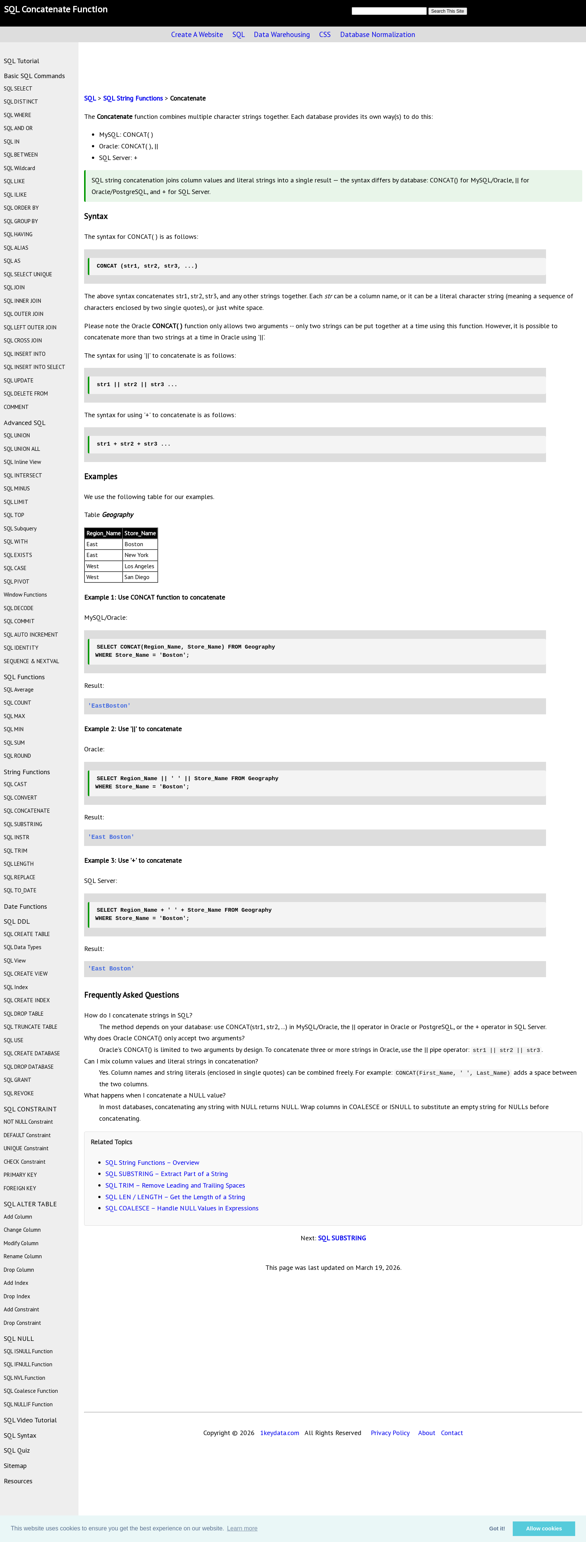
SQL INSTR (17, 837)
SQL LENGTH (19, 863)
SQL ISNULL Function (28, 1351)
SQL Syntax (20, 1435)
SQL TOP (14, 514)
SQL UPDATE (19, 380)
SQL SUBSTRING (342, 1238)
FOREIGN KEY (20, 1188)
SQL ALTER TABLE (30, 1204)
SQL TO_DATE (20, 890)
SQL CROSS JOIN (23, 340)
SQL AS (12, 260)
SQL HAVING (18, 234)
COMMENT (16, 406)
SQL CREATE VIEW (25, 973)
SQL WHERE (17, 115)
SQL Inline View (22, 461)
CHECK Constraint (25, 1161)
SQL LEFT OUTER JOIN (30, 327)
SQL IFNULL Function (28, 1364)
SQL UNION (17, 435)
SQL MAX (14, 716)
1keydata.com (277, 1432)
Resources (18, 1481)
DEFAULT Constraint (27, 1135)
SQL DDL (17, 921)
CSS (325, 34)
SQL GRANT (17, 1079)
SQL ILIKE (15, 194)
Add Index (16, 1282)
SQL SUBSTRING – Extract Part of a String (166, 1173)
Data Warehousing (282, 34)
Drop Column (19, 1269)
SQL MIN (14, 729)
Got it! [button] (497, 1529)
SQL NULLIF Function (28, 1404)
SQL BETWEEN (21, 154)
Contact (452, 1432)
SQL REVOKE (19, 1093)
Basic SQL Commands (34, 75)
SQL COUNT (17, 702)
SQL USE (14, 1040)
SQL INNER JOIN (22, 300)
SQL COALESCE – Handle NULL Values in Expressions (182, 1208)
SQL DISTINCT (21, 101)
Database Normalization (377, 34)
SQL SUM (14, 742)
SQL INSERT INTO (25, 353)
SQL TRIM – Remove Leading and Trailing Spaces (175, 1185)
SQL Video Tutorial (30, 1420)
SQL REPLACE (20, 877)
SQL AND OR (18, 128)
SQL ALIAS (16, 247)
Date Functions (25, 906)
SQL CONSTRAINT (30, 1109)
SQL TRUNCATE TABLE (31, 1026)
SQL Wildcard (19, 168)
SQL (238, 34)
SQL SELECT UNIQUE (28, 274)
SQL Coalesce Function (31, 1390)
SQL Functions (24, 676)
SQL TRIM (15, 850)
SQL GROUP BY (21, 221)
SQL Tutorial (21, 60)
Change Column (22, 1229)
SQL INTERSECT (23, 475)
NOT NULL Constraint (28, 1121)
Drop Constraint (22, 1322)
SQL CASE (15, 568)
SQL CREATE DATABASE (32, 1053)
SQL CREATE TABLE (27, 934)
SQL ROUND (17, 755)
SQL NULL (19, 1338)
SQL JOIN (14, 287)
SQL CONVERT (20, 797)
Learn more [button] (242, 1528)
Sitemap (15, 1465)
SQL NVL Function (24, 1377)
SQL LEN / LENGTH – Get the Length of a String (175, 1196)
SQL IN (11, 141)
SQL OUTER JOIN (23, 313)
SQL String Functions (133, 98)
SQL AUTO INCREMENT (31, 634)
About (426, 1432)
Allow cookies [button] (544, 1529)
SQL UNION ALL (22, 448)
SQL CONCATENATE (27, 810)
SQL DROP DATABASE (29, 1066)
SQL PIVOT (17, 581)
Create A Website (197, 34)
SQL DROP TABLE (24, 1013)
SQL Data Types (22, 947)
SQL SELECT (18, 88)
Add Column (18, 1216)
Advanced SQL (25, 422)
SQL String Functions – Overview (152, 1162)
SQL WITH (16, 541)
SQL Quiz (17, 1450)
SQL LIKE (14, 181)
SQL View (15, 960)
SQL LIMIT (16, 501)
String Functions (27, 771)
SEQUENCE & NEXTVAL (31, 661)
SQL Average (19, 689)
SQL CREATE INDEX (27, 1000)
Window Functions (25, 594)
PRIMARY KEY (20, 1174)
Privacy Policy (390, 1432)
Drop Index (17, 1296)
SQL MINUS (17, 488)
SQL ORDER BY (21, 207)
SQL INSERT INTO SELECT (34, 366)
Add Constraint (21, 1309)
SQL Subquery (20, 528)
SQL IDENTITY (21, 647)
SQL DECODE (19, 608)
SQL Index (16, 987)
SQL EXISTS (18, 554)
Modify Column (21, 1243)
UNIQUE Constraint (26, 1148)
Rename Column (23, 1256)
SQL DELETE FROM (26, 393)
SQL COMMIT (19, 621)
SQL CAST (15, 784)
